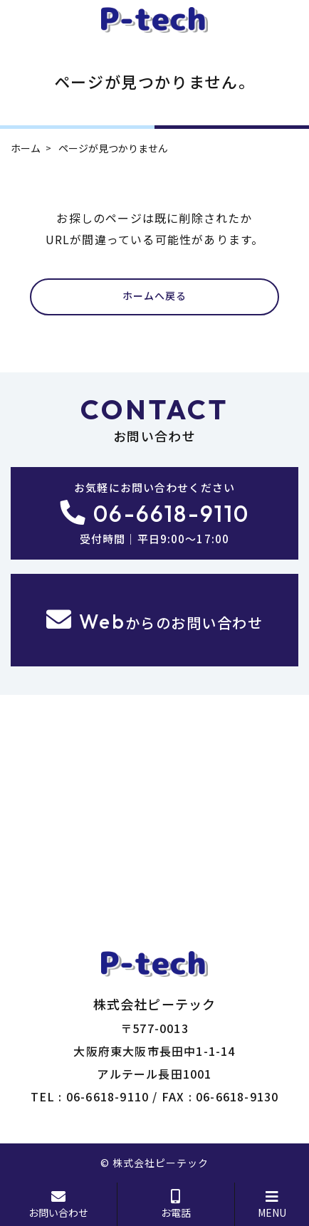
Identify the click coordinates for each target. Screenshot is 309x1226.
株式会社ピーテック (160, 1163)
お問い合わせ (58, 1205)
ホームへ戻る (154, 296)
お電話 (176, 1205)
